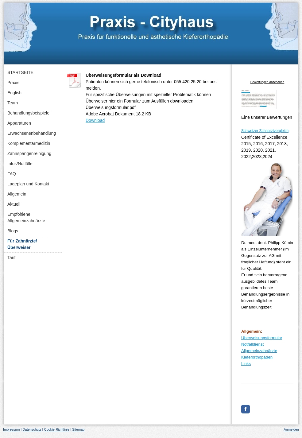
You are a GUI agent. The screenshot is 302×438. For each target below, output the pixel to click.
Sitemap (78, 429)
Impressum (11, 429)
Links (246, 363)
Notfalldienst (252, 344)
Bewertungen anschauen (267, 82)
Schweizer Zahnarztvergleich (264, 131)
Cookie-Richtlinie (57, 429)
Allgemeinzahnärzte (259, 350)
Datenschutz (31, 429)
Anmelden (291, 429)
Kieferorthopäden (257, 357)
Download (95, 120)
